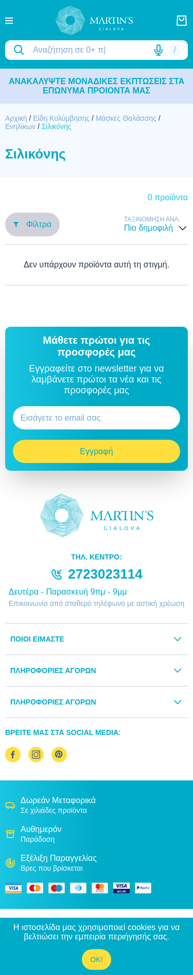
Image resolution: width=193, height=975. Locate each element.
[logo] (94, 20)
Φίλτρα (32, 224)
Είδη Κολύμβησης (61, 118)
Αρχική (16, 118)
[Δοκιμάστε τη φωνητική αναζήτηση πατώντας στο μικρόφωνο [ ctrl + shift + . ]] (158, 50)
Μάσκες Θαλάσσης (126, 118)
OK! (96, 959)
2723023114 (105, 574)
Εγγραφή (96, 451)
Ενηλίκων (20, 126)
